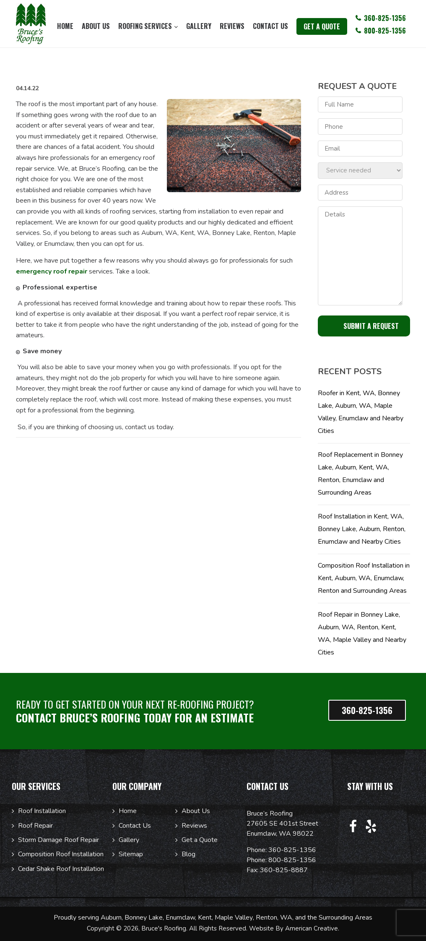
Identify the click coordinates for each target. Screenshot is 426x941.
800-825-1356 (292, 860)
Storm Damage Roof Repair (58, 840)
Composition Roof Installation (61, 854)
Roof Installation (42, 811)
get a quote (322, 26)
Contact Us (135, 825)
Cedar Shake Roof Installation (61, 868)
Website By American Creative (293, 928)
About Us (196, 811)
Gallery (129, 840)
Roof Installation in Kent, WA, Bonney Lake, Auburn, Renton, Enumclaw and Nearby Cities (361, 529)
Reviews (194, 825)
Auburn (111, 917)
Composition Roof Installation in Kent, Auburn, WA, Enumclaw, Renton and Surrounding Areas (364, 578)
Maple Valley (234, 917)
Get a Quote (200, 840)
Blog (188, 854)
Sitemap (131, 854)
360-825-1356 (292, 850)
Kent (205, 917)
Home (128, 811)
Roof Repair (35, 825)
